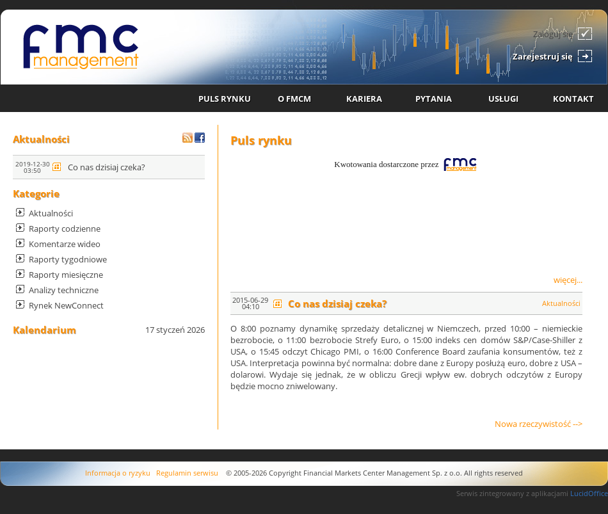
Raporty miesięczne (66, 274)
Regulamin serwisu (187, 473)
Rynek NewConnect (66, 305)
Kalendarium (44, 329)
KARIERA (364, 98)
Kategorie (36, 193)
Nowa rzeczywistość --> (538, 424)
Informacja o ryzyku (117, 473)
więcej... (568, 279)
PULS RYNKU (224, 98)
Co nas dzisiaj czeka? (106, 167)
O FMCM (294, 98)
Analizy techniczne (64, 290)
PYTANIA (433, 98)
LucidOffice (589, 493)
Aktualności (41, 139)
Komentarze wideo (64, 244)
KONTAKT (573, 98)
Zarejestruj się (543, 56)
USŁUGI (503, 98)
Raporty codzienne (64, 228)
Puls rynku (261, 140)
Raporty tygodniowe (68, 259)
